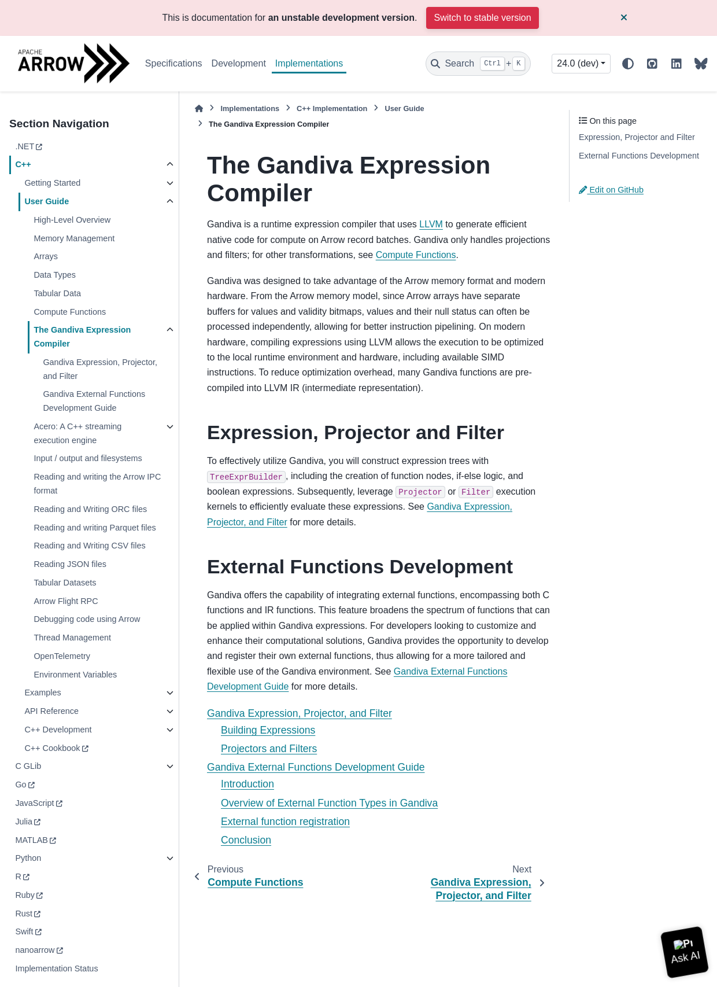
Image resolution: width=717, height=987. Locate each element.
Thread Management (72, 637)
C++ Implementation (332, 108)
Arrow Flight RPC (66, 601)
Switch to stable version (482, 18)
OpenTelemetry (62, 656)
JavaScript (34, 803)
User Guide (46, 201)
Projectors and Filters (269, 748)
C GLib (28, 766)
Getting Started (52, 182)
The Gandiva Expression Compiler (82, 336)
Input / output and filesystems (88, 458)
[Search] (478, 63)
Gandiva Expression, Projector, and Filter (100, 369)
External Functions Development (639, 155)
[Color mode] (628, 63)
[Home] (199, 108)
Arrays (46, 256)
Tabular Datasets (65, 582)
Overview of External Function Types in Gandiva (329, 803)
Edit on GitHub (611, 189)
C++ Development (57, 729)
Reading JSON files (70, 564)
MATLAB (31, 840)
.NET (24, 146)
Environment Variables (75, 674)
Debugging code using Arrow (87, 619)
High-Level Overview (72, 219)
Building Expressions (268, 730)
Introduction (247, 784)
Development (239, 63)
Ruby (25, 895)
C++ (23, 164)
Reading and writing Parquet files (95, 527)
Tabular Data (57, 293)
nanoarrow (34, 950)
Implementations (309, 63)
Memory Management (74, 238)
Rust (23, 913)
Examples (42, 692)
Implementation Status (56, 968)
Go (20, 784)
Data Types (55, 274)
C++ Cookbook (52, 748)
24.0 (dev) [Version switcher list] (577, 63)
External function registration (285, 821)
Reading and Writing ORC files (90, 509)
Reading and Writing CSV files (89, 545)
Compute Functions (70, 311)
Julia (23, 821)
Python (28, 858)
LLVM (431, 224)
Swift (24, 931)
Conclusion (246, 840)
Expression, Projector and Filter (637, 137)
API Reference (51, 711)
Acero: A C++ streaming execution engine (77, 433)
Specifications (173, 63)
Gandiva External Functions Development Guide (94, 401)
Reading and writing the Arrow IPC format (97, 483)
